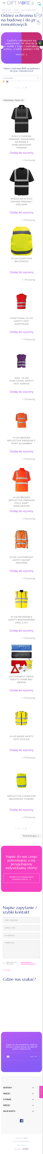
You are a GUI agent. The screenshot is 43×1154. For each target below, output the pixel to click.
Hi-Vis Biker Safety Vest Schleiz (21, 738)
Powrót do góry (31, 836)
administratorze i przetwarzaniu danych (28, 963)
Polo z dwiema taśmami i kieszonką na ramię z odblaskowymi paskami (22, 142)
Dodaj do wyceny (21, 152)
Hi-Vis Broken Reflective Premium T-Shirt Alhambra (21, 440)
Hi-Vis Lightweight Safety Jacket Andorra (22, 560)
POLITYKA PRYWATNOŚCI (21, 1141)
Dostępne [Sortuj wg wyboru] (21, 78)
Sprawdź (21, 54)
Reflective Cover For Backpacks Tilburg (21, 797)
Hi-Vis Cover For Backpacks (21, 260)
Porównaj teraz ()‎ (13, 100)
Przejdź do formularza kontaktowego (21, 878)
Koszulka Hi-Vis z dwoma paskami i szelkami (21, 201)
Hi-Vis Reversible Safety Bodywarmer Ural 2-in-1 (21, 620)
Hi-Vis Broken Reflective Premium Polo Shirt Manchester (22, 501)
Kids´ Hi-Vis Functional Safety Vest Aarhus (21, 381)
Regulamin (21, 1145)
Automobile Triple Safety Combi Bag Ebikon (21, 679)
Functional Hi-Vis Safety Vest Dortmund (21, 321)
